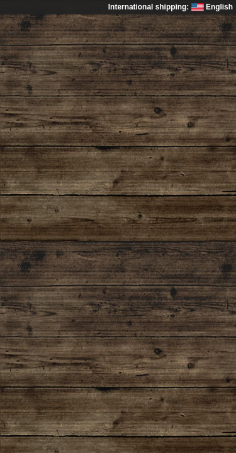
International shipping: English (170, 7)
